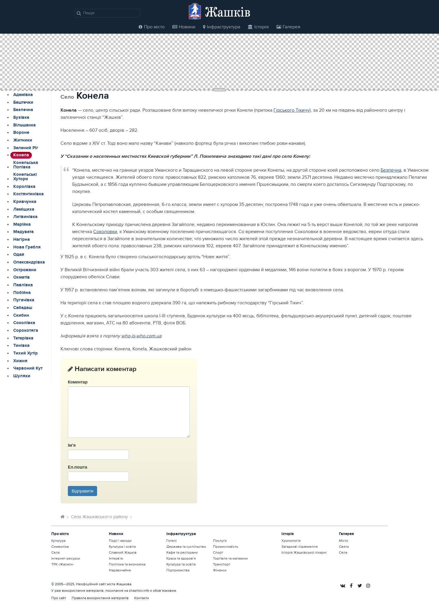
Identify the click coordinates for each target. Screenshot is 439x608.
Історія (258, 27)
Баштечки (23, 102)
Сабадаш (22, 307)
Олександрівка (29, 262)
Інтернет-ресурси (65, 558)
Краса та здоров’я (181, 558)
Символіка (60, 546)
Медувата (23, 232)
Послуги (220, 541)
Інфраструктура (221, 27)
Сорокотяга (25, 330)
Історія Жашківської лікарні (304, 552)
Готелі (171, 541)
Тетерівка (23, 338)
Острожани (24, 270)
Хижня (20, 361)
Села (55, 552)
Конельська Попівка (25, 165)
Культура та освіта (181, 564)
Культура (58, 541)
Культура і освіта (122, 546)
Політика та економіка (127, 564)
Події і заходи (120, 541)
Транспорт (221, 564)
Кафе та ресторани (182, 552)
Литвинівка (25, 217)
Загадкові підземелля (299, 546)
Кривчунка (24, 201)
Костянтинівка (28, 194)
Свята (344, 546)
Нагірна (21, 239)
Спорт (218, 552)
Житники (22, 140)
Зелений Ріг (25, 148)
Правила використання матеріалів (100, 598)
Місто (343, 541)
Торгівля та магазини (230, 558)
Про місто (152, 27)
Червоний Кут (27, 368)
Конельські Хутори (25, 177)
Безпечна (23, 110)
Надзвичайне (120, 570)
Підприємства (177, 570)
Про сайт (58, 598)
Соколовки (105, 232)
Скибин (21, 315)
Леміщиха (23, 209)
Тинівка (21, 345)
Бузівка (21, 117)
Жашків (227, 12)
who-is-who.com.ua (141, 336)
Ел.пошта (77, 467)
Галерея (288, 27)
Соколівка (24, 323)
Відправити (82, 491)
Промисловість (225, 546)
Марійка (22, 224)
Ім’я (72, 445)
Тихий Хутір (25, 353)
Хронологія (291, 541)
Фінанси (220, 570)
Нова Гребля (27, 247)
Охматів (21, 277)
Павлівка (23, 285)
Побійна (22, 292)
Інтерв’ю (116, 558)
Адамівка (23, 94)
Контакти (141, 598)
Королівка (24, 186)
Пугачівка (23, 300)
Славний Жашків (123, 552)
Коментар (78, 382)
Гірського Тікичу (291, 110)
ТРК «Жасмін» (62, 564)
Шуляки (21, 376)
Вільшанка (24, 125)
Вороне (21, 132)
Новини (183, 27)
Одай (18, 254)
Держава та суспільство (186, 546)
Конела (21, 155)
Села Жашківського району (99, 516)
